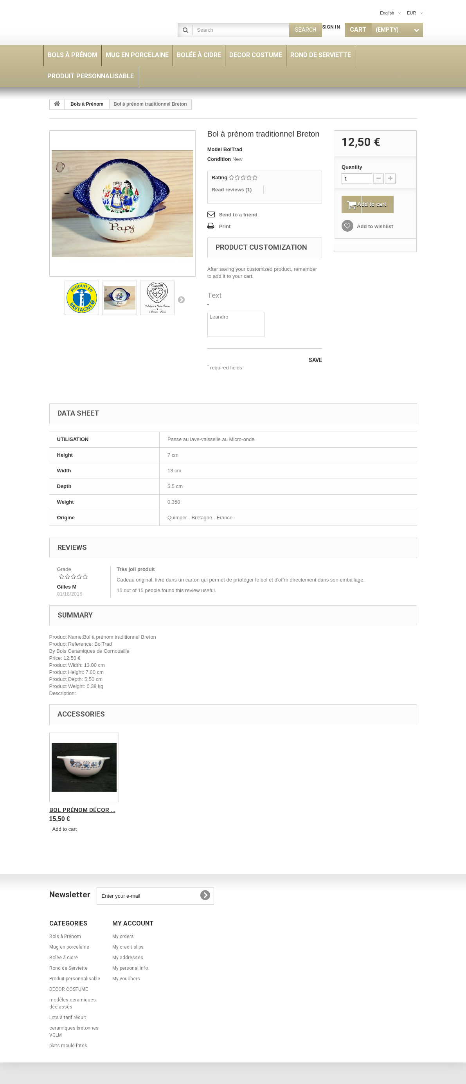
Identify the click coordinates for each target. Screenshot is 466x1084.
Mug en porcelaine (69, 947)
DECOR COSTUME (68, 989)
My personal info (130, 968)
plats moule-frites (68, 1045)
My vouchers (126, 978)
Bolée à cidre (63, 957)
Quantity (352, 167)
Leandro (236, 324)
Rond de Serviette (78, 810)
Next (181, 299)
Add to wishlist (374, 227)
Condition (219, 159)
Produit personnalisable (74, 978)
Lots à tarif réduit (67, 1017)
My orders (123, 936)
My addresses (127, 957)
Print (225, 226)
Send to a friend (238, 215)
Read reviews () (232, 190)
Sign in (331, 27)
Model (214, 149)
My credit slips (128, 947)
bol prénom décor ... (160, 810)
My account (133, 923)
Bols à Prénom (86, 104)
